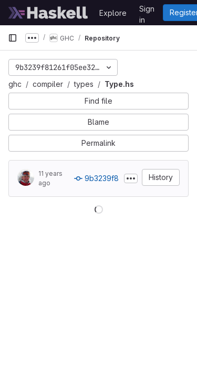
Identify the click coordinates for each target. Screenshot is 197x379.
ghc (15, 83)
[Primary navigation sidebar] (12, 37)
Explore (113, 12)
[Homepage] (48, 12)
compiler (48, 83)
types (84, 83)
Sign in (146, 10)
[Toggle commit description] (131, 178)
